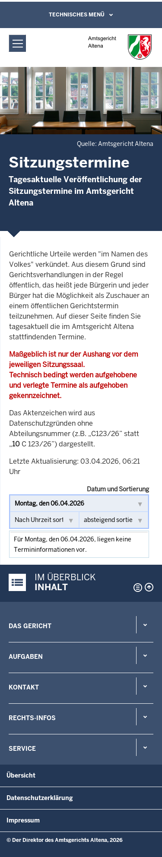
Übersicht (20, 775)
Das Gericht (30, 626)
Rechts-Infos (32, 718)
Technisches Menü (77, 14)
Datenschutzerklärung (39, 798)
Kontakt (24, 687)
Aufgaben (26, 657)
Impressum (23, 820)
